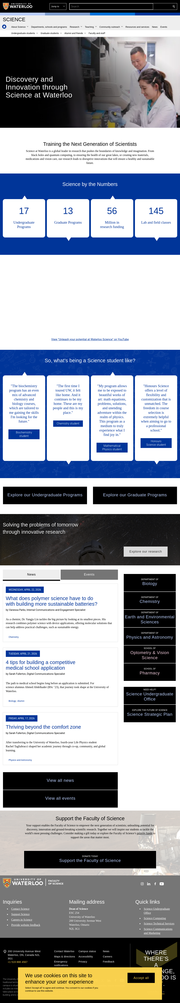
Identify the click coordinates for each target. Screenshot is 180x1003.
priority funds (144, 815)
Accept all (141, 978)
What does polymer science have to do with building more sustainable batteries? (51, 583)
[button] (148, 6)
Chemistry (14, 619)
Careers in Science (21, 901)
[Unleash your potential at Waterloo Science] (90, 291)
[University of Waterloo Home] (18, 6)
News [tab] (31, 556)
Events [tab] (89, 556)
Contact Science (20, 890)
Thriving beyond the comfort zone (43, 709)
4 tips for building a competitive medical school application (40, 647)
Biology (12, 683)
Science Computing (155, 900)
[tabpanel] (60, 655)
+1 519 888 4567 (17, 944)
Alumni (20, 683)
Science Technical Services (159, 905)
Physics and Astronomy (20, 742)
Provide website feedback (25, 907)
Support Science (20, 896)
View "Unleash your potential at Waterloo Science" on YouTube (90, 330)
